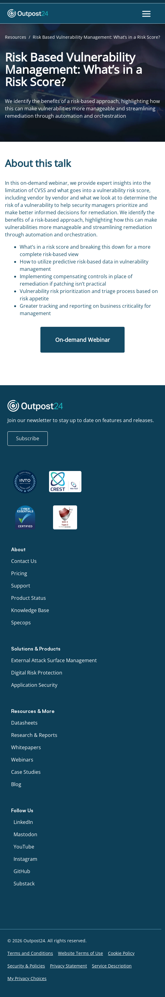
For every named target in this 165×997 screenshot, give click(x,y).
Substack (24, 883)
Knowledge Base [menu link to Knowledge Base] (30, 610)
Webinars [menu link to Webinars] (22, 759)
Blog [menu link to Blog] (16, 784)
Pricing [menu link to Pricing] (19, 573)
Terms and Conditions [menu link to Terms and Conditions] (30, 953)
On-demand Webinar (82, 339)
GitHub (22, 871)
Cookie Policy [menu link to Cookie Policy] (121, 953)
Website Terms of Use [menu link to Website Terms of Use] (80, 953)
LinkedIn (23, 822)
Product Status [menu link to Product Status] (28, 598)
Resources (15, 37)
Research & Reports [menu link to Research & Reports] (34, 735)
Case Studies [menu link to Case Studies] (26, 772)
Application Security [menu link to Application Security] (34, 685)
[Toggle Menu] (147, 14)
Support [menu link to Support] (20, 585)
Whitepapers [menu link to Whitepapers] (26, 747)
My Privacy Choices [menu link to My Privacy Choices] (27, 978)
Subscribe (27, 438)
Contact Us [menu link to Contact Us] (24, 561)
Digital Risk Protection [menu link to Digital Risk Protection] (36, 672)
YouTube (24, 846)
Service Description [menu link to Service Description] (112, 966)
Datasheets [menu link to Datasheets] (24, 722)
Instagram (25, 859)
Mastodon (25, 834)
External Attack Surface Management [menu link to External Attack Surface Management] (54, 660)
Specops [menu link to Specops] (21, 622)
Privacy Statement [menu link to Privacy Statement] (68, 966)
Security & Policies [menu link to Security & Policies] (26, 966)
